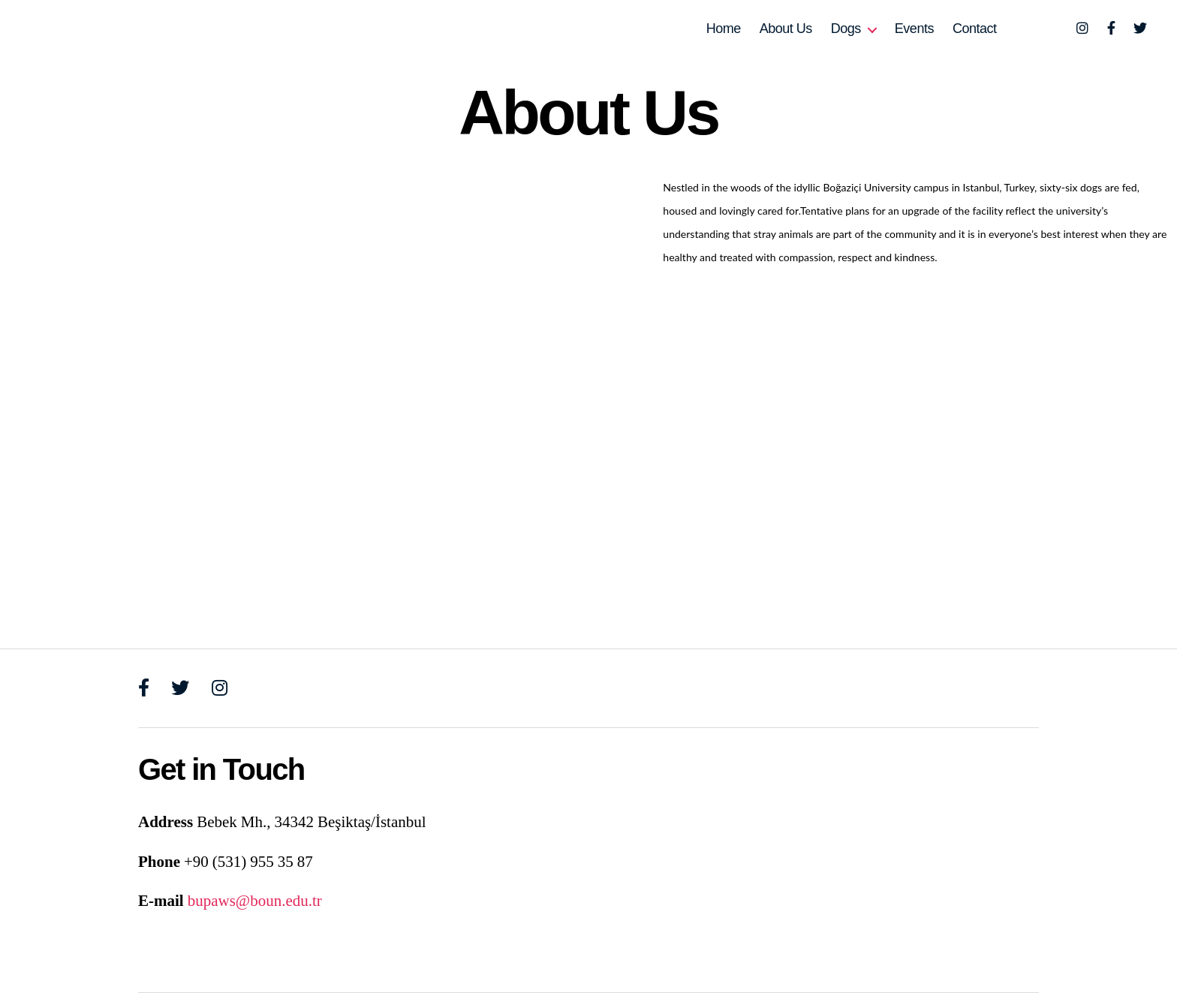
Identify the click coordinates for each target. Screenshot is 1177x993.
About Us (786, 28)
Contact (975, 28)
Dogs (846, 28)
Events (914, 28)
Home (723, 28)
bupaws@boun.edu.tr (255, 901)
